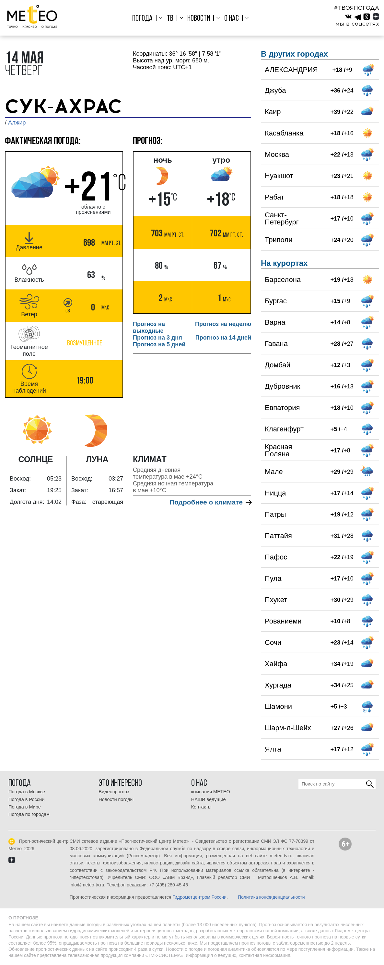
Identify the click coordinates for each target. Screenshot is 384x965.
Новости (198, 19)
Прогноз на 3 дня (157, 337)
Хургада (278, 685)
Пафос (276, 557)
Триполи (278, 240)
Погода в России (26, 799)
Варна (275, 322)
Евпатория (282, 408)
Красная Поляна (278, 450)
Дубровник (282, 386)
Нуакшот (279, 176)
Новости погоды (116, 799)
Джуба (275, 90)
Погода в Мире (24, 806)
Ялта (273, 749)
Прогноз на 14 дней (223, 337)
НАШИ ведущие (208, 799)
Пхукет (276, 600)
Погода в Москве (26, 791)
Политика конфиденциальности (271, 897)
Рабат (274, 197)
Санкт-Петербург (282, 218)
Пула (273, 578)
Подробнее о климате (210, 502)
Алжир (17, 122)
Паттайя (278, 536)
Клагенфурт (284, 429)
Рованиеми (283, 621)
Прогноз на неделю (223, 324)
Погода (142, 19)
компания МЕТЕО (210, 791)
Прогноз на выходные (149, 327)
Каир (273, 112)
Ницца (275, 493)
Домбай (277, 365)
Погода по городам (29, 814)
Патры (275, 514)
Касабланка (284, 133)
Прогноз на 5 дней (159, 344)
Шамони (278, 706)
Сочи (273, 642)
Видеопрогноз (114, 791)
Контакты (201, 806)
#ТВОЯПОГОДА (356, 7)
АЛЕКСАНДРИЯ (291, 70)
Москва (277, 154)
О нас (231, 19)
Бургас (276, 301)
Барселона (283, 280)
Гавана (276, 344)
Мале (274, 472)
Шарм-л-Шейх (288, 728)
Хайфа (276, 664)
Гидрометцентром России (199, 897)
